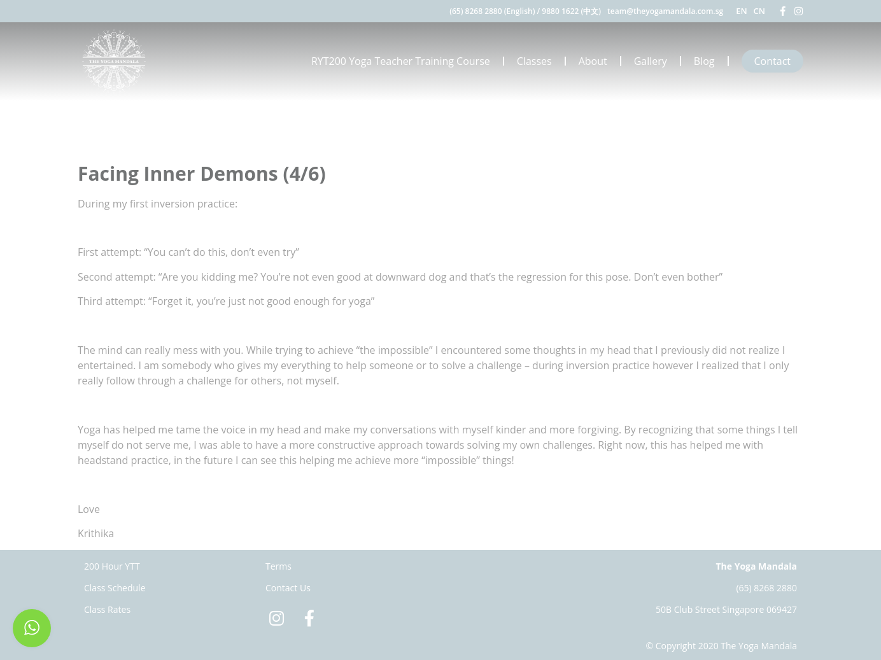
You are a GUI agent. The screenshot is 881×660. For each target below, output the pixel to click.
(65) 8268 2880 (766, 588)
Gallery (650, 61)
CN (759, 11)
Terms (278, 566)
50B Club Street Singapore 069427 (726, 609)
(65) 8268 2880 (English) (492, 11)
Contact (772, 61)
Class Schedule (115, 588)
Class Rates (107, 609)
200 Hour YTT (112, 566)
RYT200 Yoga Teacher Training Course (400, 61)
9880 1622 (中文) (571, 11)
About (593, 61)
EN (741, 11)
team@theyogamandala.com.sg (665, 11)
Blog (704, 61)
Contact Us (288, 588)
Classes (534, 61)
